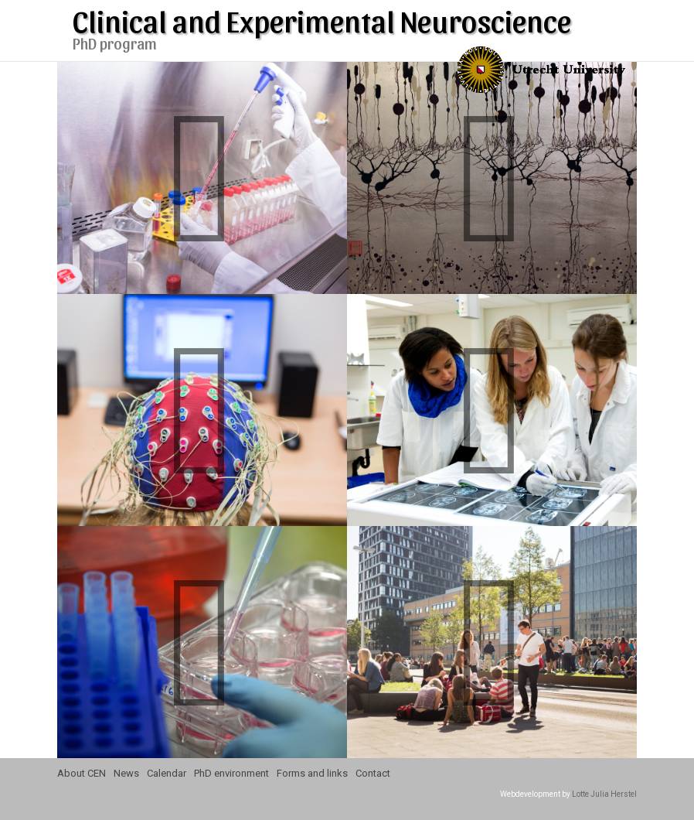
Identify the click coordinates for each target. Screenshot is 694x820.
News (126, 773)
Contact (373, 773)
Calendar (166, 773)
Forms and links (312, 773)
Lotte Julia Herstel (604, 794)
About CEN (81, 773)
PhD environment (231, 773)
